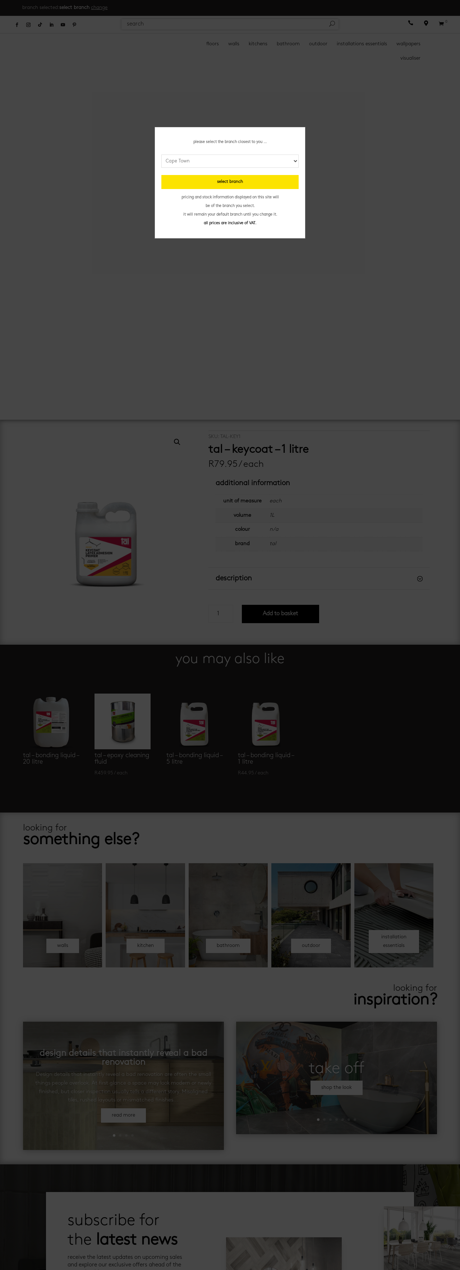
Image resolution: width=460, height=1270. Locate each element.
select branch (230, 182)
